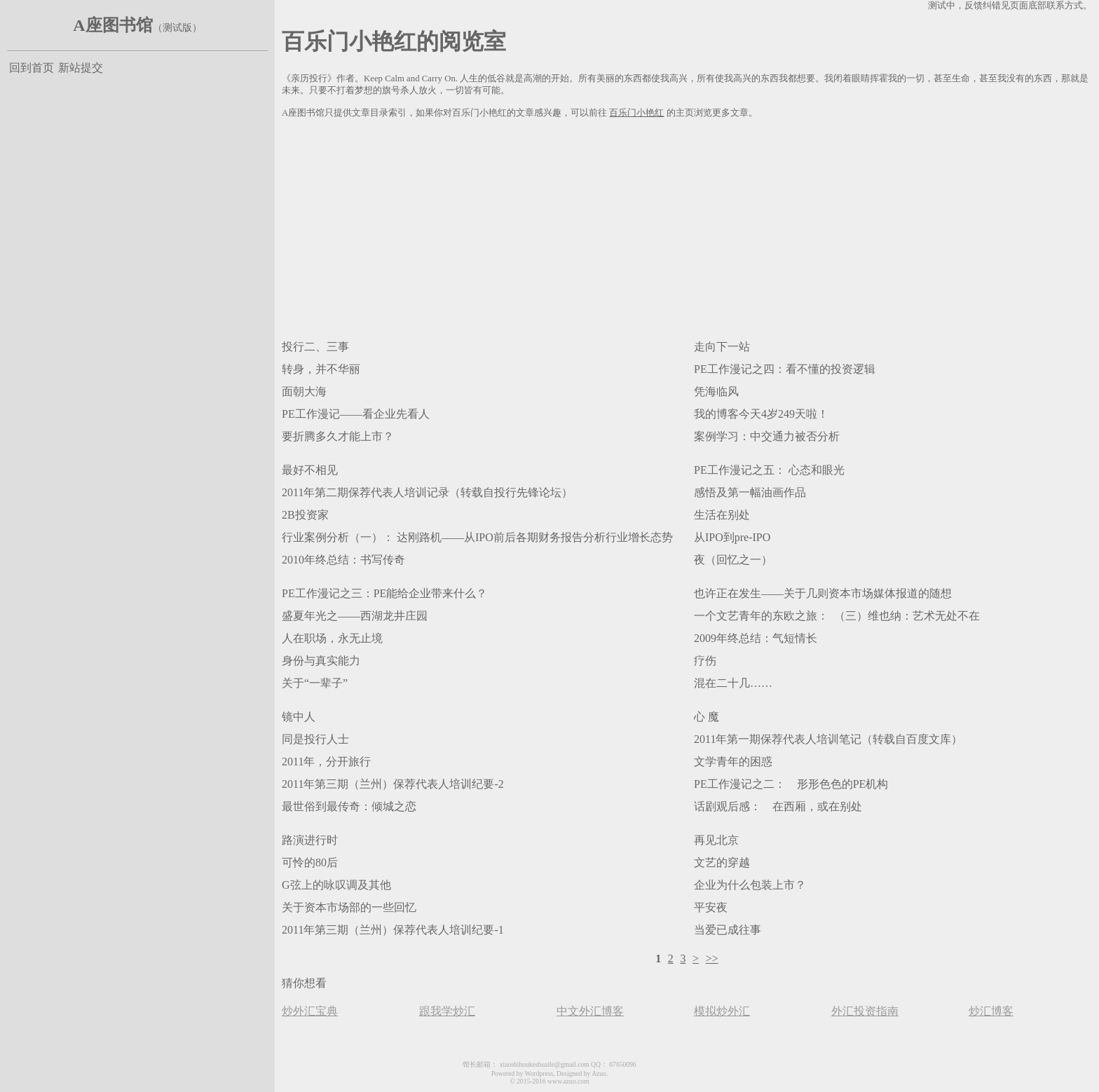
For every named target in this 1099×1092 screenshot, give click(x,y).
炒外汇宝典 (310, 1011)
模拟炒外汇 (722, 1011)
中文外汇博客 (590, 1011)
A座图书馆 (112, 25)
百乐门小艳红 (636, 113)
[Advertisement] (687, 226)
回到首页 (31, 68)
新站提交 (80, 68)
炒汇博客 (991, 1011)
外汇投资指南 (865, 1011)
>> (712, 958)
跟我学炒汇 (447, 1011)
